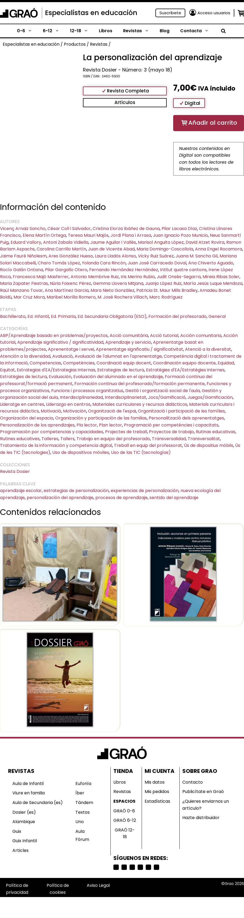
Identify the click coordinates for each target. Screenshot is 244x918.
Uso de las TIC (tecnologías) (141, 452)
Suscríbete (170, 13)
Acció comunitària (129, 335)
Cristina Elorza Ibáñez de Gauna (126, 228)
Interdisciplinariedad (81, 397)
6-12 (54, 31)
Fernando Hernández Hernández (123, 270)
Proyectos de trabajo (171, 432)
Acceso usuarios (213, 13)
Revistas (138, 31)
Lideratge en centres (22, 404)
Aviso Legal (98, 885)
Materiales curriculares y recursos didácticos (139, 404)
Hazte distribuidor (200, 818)
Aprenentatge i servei (71, 349)
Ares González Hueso (70, 256)
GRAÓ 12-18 (125, 833)
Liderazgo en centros (68, 404)
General (217, 316)
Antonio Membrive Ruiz (95, 277)
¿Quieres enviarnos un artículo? (205, 804)
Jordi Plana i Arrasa (130, 235)
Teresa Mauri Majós (88, 235)
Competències (79, 363)
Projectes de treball (126, 432)
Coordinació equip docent (123, 363)
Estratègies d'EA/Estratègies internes (185, 370)
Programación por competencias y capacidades (51, 432)
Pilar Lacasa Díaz (179, 228)
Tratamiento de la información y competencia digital (56, 445)
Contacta (197, 31)
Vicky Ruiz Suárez (156, 256)
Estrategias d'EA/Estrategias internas (56, 370)
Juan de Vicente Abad (111, 249)
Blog (164, 31)
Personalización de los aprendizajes (37, 425)
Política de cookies (58, 888)
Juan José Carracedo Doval (157, 263)
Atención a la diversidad (25, 356)
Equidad (226, 363)
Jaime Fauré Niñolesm (23, 256)
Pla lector (86, 425)
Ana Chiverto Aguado (210, 263)
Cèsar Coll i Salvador (69, 228)
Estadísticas (157, 801)
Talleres (49, 439)
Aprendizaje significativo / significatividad (60, 342)
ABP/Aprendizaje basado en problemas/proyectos (54, 335)
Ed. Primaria (63, 316)
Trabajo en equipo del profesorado (113, 439)
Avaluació (62, 356)
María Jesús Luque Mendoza (212, 283)
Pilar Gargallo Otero (66, 270)
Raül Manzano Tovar (21, 290)
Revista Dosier (15, 471)
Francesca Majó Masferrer (41, 277)
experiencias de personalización (145, 490)
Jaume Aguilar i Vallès (113, 242)
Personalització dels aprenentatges (186, 418)
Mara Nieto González (112, 290)
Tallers (67, 439)
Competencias (45, 363)
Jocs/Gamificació (167, 397)
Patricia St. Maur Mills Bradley (167, 290)
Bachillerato (13, 316)
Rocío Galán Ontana (21, 270)
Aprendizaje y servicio (128, 342)
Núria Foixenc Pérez (70, 283)
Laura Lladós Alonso (115, 256)
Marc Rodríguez (166, 297)
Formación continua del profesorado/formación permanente (139, 384)
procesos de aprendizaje (121, 497)
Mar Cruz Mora (29, 297)
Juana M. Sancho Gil (197, 256)
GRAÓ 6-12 (124, 820)
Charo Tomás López (59, 263)
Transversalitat (204, 439)
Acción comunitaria (200, 335)
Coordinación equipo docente (184, 363)
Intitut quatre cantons (183, 270)
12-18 (81, 31)
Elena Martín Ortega (44, 235)
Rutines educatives (20, 439)
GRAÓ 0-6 (124, 811)
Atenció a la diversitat (208, 349)
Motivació (51, 411)
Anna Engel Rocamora (218, 249)
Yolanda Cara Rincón (104, 263)
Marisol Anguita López (161, 242)
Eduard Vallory (26, 242)
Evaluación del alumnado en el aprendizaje (118, 377)
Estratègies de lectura (23, 377)
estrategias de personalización (76, 490)
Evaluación (60, 377)
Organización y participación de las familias (101, 418)
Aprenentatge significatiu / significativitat (139, 349)
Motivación (74, 411)
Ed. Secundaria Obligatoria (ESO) (112, 316)
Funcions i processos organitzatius (87, 391)
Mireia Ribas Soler (221, 277)
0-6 (27, 31)
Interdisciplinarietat (125, 397)
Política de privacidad (17, 888)
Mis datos (155, 782)
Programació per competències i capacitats (171, 425)
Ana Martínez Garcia (67, 290)
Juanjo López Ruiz (163, 283)
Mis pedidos (157, 791)
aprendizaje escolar (21, 490)
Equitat (7, 370)
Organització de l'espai (112, 411)
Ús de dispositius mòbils (208, 445)
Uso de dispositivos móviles (80, 452)
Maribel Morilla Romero (71, 297)
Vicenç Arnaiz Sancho (23, 228)
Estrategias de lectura (120, 370)
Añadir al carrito (212, 123)
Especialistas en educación (91, 12)
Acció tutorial (164, 335)
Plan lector (110, 425)
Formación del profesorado (177, 316)
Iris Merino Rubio (138, 277)
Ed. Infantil (38, 316)
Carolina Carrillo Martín (61, 249)
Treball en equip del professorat (148, 445)
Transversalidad (169, 439)
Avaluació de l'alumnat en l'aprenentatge (118, 356)
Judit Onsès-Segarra (179, 277)
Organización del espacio (26, 418)
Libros (105, 31)
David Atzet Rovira (205, 242)
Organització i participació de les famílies (181, 411)
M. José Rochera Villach (122, 297)
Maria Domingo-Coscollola (165, 249)
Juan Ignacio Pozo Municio (180, 235)
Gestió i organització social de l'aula (162, 391)
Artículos (124, 102)
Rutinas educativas (215, 432)
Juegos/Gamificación (210, 397)
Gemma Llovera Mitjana (118, 283)
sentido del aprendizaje (173, 497)
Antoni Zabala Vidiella (65, 242)
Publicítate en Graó (203, 791)
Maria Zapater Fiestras (24, 283)
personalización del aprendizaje (60, 497)
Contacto (192, 782)
